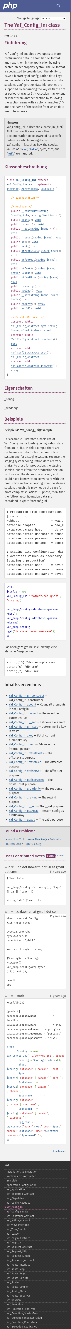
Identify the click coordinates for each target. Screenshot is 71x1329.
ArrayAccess (29, 188)
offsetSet (28, 268)
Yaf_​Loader (13, 1233)
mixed (54, 295)
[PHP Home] (10, 6)
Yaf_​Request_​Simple (19, 1255)
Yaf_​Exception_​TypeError (21, 1309)
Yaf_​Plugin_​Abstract (18, 1238)
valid (25, 308)
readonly (27, 286)
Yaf (6, 1165)
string (43, 211)
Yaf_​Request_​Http (17, 1251)
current (26, 224)
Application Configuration (21, 1185)
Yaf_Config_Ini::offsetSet (25, 771)
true (23, 149)
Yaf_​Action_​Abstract (18, 1220)
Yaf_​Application (16, 1189)
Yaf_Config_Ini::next (22, 744)
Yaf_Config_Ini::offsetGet (25, 762)
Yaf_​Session (14, 1300)
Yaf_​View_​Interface (18, 1224)
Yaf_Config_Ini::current (23, 713)
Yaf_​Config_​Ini (15, 1207)
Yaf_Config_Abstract (21, 184)
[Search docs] (58, 6)
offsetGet (28, 259)
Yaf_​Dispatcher (15, 1198)
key (23, 242)
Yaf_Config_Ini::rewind (23, 797)
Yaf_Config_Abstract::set (29, 352)
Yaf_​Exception (15, 1304)
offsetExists (30, 250)
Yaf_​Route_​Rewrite (17, 1278)
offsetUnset (29, 277)
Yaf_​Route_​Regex (17, 1273)
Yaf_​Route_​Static (16, 1291)
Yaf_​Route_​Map (16, 1269)
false (33, 149)
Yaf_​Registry (14, 1242)
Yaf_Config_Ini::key (21, 735)
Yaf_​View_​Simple (16, 1229)
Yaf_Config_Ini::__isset (23, 726)
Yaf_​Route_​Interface (18, 1264)
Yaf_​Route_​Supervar (18, 1295)
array (41, 304)
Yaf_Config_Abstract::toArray (32, 366)
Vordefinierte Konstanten (21, 1176)
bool (14, 343)
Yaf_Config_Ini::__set (22, 806)
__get (25, 228)
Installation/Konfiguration (22, 1171)
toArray (26, 304)
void (38, 219)
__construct (29, 211)
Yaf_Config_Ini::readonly (25, 788)
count (25, 219)
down (12, 867)
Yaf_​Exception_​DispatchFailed (24, 1317)
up (6, 867)
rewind (25, 290)
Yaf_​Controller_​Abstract (20, 1216)
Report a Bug (32, 843)
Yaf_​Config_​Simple (17, 1211)
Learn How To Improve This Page (25, 839)
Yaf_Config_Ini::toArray (23, 810)
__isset (26, 237)
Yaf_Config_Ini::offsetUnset (26, 780)
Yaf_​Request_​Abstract (19, 1247)
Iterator (12, 188)
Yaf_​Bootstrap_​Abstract (20, 1193)
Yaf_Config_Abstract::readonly (32, 339)
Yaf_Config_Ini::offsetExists (26, 753)
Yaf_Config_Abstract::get (29, 326)
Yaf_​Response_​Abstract (20, 1260)
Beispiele (12, 1180)
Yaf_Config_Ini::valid (22, 819)
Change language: (28, 18)
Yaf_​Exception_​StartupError (22, 1313)
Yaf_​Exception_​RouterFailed (23, 1322)
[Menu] (66, 6)
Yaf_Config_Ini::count (22, 704)
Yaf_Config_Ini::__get (22, 722)
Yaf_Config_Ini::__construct (26, 695)
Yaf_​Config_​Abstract (18, 1202)
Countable (47, 188)
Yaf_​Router (13, 1282)
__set (25, 295)
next (24, 246)
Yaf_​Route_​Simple (17, 1286)
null (11, 153)
